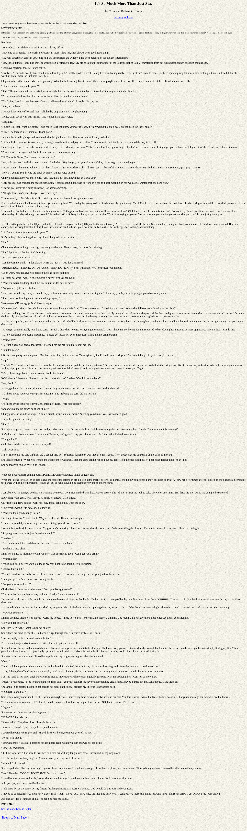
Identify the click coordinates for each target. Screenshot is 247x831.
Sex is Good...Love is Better (16, 809)
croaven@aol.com (123, 17)
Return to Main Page (14, 817)
